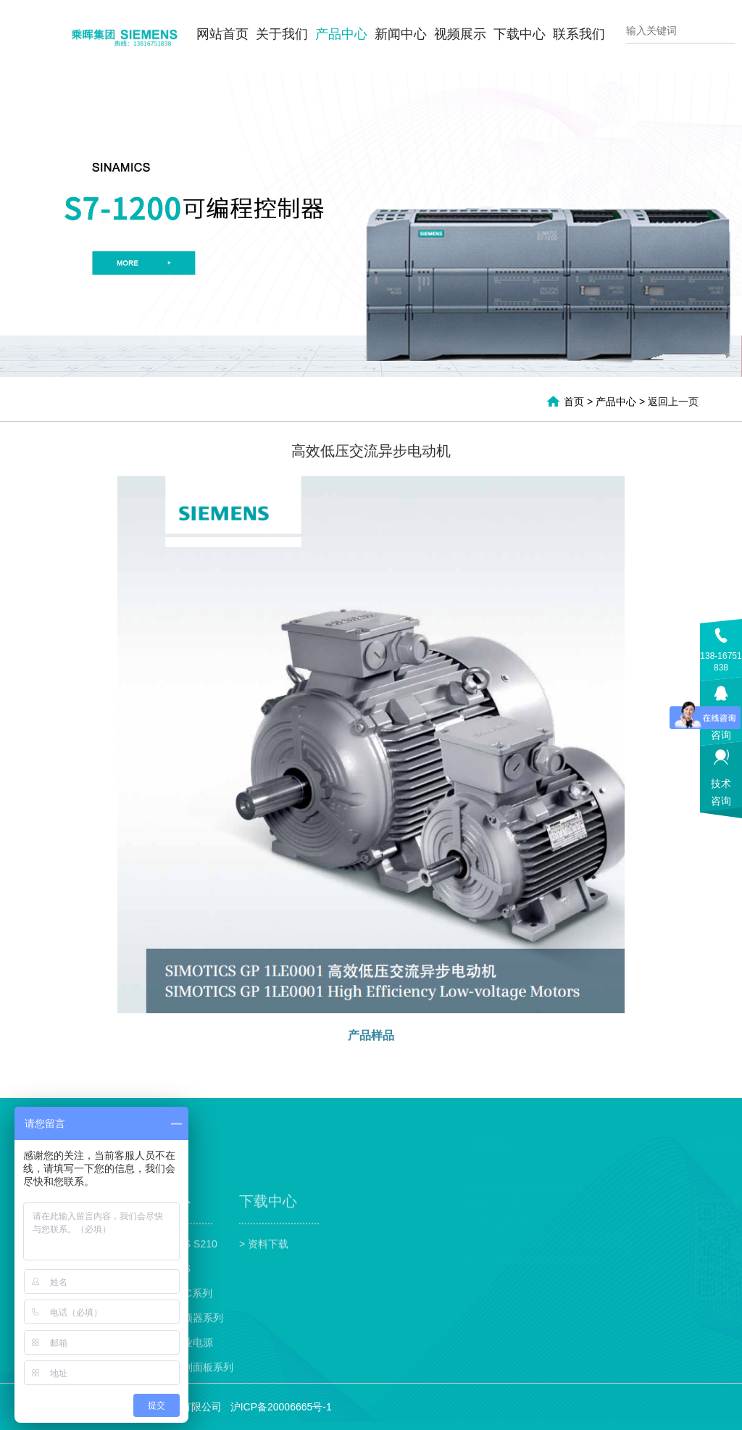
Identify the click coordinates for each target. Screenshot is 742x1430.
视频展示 (460, 34)
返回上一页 (673, 401)
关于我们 (282, 34)
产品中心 (341, 34)
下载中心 (519, 34)
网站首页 (222, 34)
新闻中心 (401, 34)
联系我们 (579, 34)
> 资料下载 (263, 1302)
